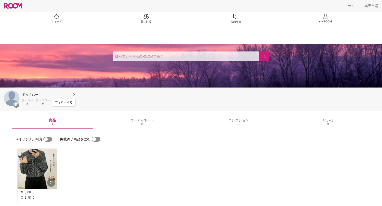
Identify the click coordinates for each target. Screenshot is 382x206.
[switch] (47, 139)
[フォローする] (64, 103)
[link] (37, 169)
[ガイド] (353, 6)
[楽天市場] (371, 6)
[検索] (264, 56)
